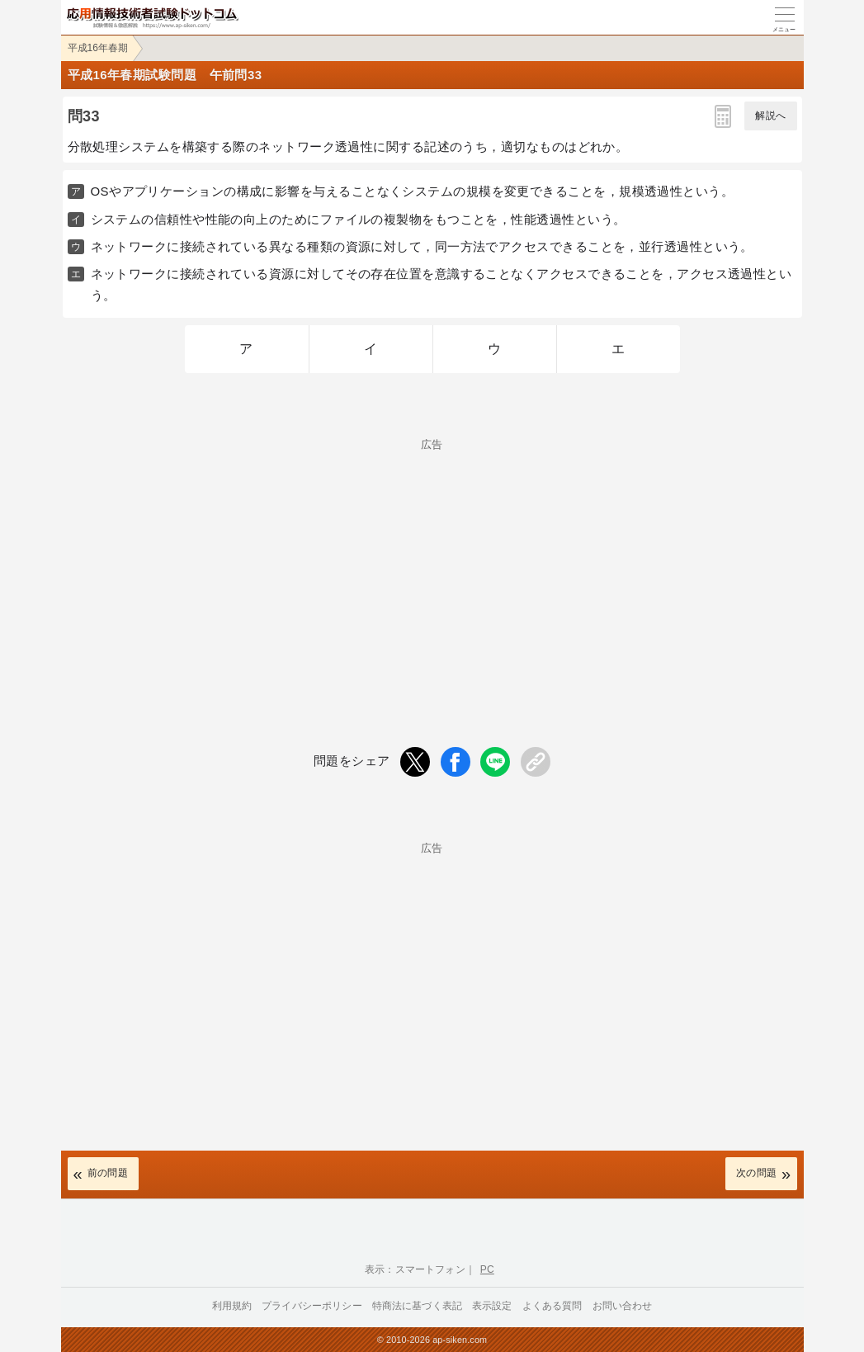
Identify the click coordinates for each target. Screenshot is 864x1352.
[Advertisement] (432, 565)
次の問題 (756, 1173)
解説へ (770, 115)
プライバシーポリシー (312, 1306)
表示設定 (492, 1306)
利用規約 (232, 1306)
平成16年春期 (98, 48)
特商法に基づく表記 (417, 1306)
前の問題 (108, 1173)
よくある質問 (552, 1306)
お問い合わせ (623, 1306)
